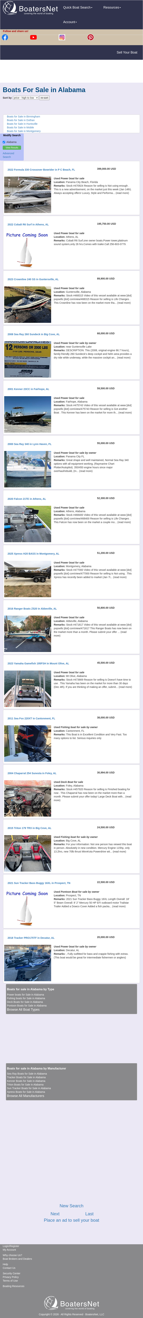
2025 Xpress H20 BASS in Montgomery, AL (33, 553)
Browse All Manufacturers (25, 1096)
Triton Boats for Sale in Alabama (25, 1084)
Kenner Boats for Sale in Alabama (26, 1080)
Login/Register (11, 1246)
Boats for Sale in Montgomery (24, 131)
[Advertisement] (71, 72)
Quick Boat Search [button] (77, 7)
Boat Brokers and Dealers (17, 1258)
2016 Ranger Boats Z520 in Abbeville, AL (32, 608)
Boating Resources (13, 1286)
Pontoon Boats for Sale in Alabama (27, 1005)
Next (55, 1213)
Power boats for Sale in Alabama (25, 994)
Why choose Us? (12, 1255)
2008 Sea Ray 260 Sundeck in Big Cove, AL (33, 334)
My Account (9, 1249)
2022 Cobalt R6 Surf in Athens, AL (28, 224)
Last (89, 1213)
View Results (12, 147)
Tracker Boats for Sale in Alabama (26, 1077)
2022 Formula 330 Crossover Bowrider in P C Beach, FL (41, 169)
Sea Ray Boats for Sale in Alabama (27, 1073)
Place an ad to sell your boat (71, 1220)
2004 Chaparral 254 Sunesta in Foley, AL (31, 773)
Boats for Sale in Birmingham (23, 116)
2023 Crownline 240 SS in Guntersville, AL (33, 279)
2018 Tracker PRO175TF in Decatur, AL (30, 937)
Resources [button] (112, 7)
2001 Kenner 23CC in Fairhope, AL (28, 389)
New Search (71, 1205)
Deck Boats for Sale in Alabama (25, 1001)
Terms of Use (10, 1280)
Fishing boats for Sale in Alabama (26, 998)
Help (5, 1264)
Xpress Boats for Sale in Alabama (26, 1091)
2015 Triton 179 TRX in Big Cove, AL (29, 828)
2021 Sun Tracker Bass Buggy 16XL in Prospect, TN (38, 883)
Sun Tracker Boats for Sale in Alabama (29, 1088)
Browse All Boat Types (23, 1009)
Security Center (11, 1273)
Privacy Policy (11, 1277)
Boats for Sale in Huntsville (22, 123)
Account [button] (70, 22)
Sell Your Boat (127, 52)
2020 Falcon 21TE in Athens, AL (26, 498)
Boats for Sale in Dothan (21, 120)
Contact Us (9, 1267)
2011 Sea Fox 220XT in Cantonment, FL (31, 718)
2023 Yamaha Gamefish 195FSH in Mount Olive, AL (38, 663)
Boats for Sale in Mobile (20, 127)
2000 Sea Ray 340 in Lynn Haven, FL (29, 444)
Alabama (9, 142)
